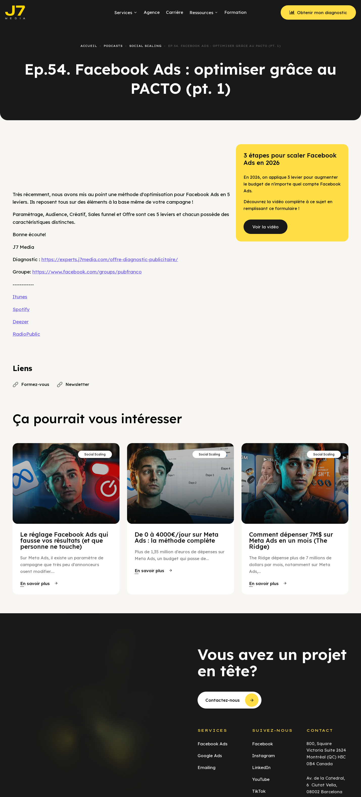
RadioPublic (26, 334)
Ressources (203, 12)
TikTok (259, 791)
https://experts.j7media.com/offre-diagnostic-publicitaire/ (109, 259)
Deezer (21, 322)
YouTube (261, 779)
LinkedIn (261, 767)
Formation (235, 12)
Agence (152, 12)
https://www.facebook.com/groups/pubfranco (87, 272)
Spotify (21, 309)
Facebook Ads (212, 743)
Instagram (263, 755)
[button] (38, 583)
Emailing (206, 767)
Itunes (20, 297)
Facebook (262, 743)
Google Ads (210, 755)
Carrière (174, 12)
